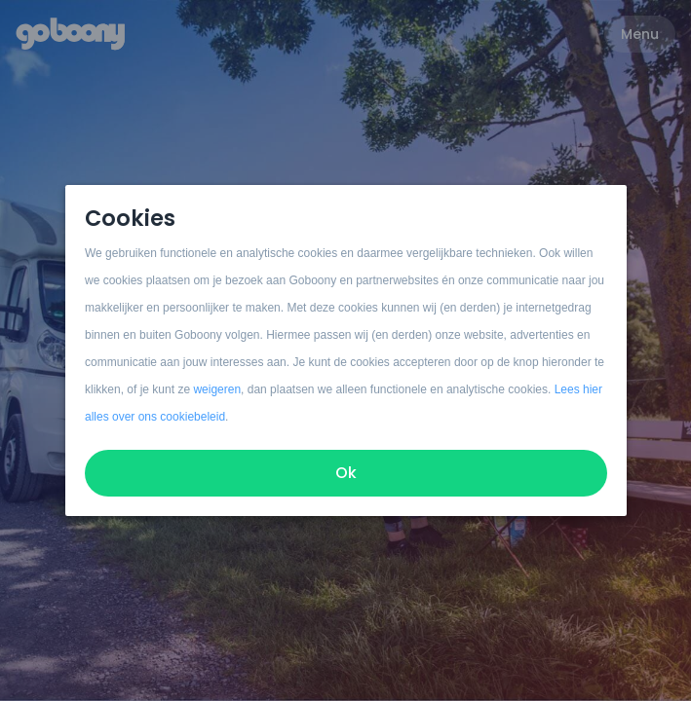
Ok (346, 472)
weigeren (217, 389)
